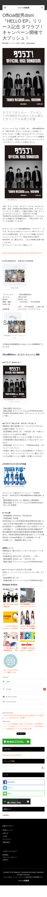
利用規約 (5, 855)
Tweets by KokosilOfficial (11, 755)
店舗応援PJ (6, 842)
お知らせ (5, 833)
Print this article (9, 702)
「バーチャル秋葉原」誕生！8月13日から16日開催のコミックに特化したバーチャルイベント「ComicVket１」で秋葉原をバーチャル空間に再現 (22, 726)
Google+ (9, 689)
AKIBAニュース (9, 43)
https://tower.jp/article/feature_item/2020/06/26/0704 (22, 253)
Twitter (8, 681)
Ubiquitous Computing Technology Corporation (28, 872)
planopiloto (31, 43)
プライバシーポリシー (9, 857)
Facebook (9, 782)
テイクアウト (6, 839)
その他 (4, 836)
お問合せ (5, 860)
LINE (7, 793)
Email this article (9, 697)
